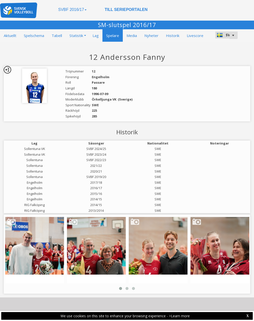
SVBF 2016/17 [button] (72, 9)
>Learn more (179, 316)
